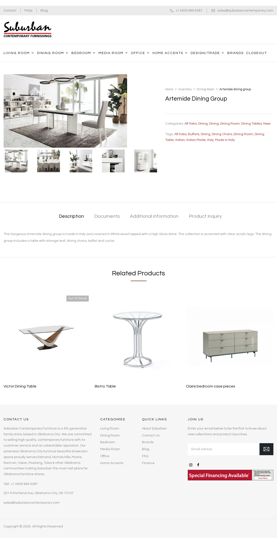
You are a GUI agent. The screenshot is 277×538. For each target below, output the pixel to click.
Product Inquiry (205, 216)
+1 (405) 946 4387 (189, 10)
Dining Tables (251, 123)
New (266, 123)
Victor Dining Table (20, 386)
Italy (210, 140)
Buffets (193, 134)
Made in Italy (225, 140)
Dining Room (205, 89)
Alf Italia (190, 123)
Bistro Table (105, 386)
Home (169, 89)
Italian (180, 140)
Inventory (185, 89)
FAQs (28, 10)
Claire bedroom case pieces (210, 386)
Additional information (154, 216)
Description (71, 216)
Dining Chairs (222, 134)
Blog (44, 10)
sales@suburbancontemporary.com (245, 10)
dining (205, 134)
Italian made (196, 140)
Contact (10, 10)
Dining (203, 123)
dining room (243, 134)
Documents (107, 216)
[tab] (71, 216)
